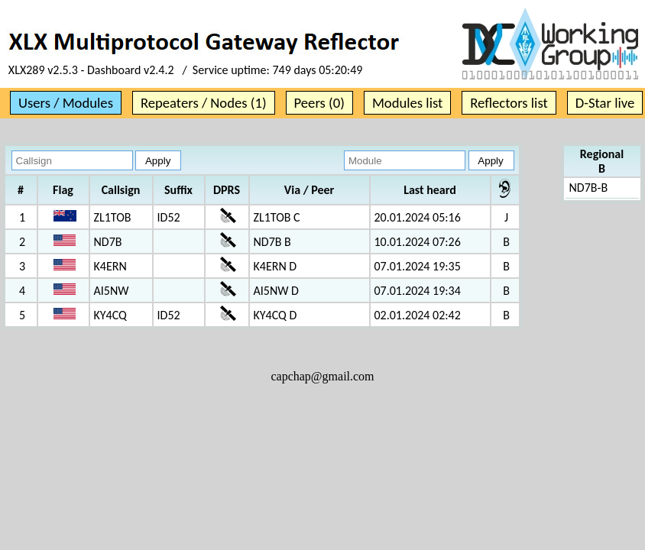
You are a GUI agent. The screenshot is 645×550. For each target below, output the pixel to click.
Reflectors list (508, 103)
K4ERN (110, 266)
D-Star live (605, 103)
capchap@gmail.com (322, 376)
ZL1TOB (112, 217)
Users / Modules (65, 103)
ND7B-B (588, 187)
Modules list (407, 103)
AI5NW (111, 290)
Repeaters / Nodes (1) (204, 103)
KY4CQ (110, 315)
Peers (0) (319, 103)
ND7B (108, 242)
